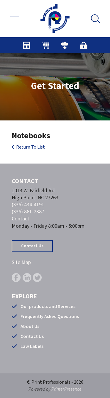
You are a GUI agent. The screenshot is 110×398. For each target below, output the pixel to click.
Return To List (30, 147)
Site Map (21, 262)
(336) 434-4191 (28, 204)
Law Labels (32, 346)
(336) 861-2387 (28, 211)
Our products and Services (48, 306)
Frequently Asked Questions (50, 316)
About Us (30, 326)
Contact (20, 218)
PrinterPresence (66, 389)
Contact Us (32, 246)
